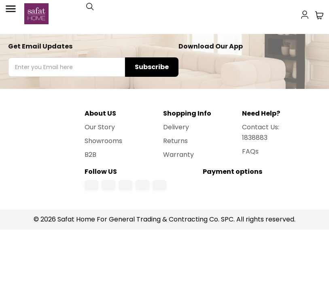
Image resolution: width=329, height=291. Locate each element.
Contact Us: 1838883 (260, 132)
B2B (90, 154)
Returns (175, 141)
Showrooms (103, 141)
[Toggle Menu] (10, 9)
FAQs (250, 151)
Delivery (176, 127)
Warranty (178, 154)
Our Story (100, 127)
